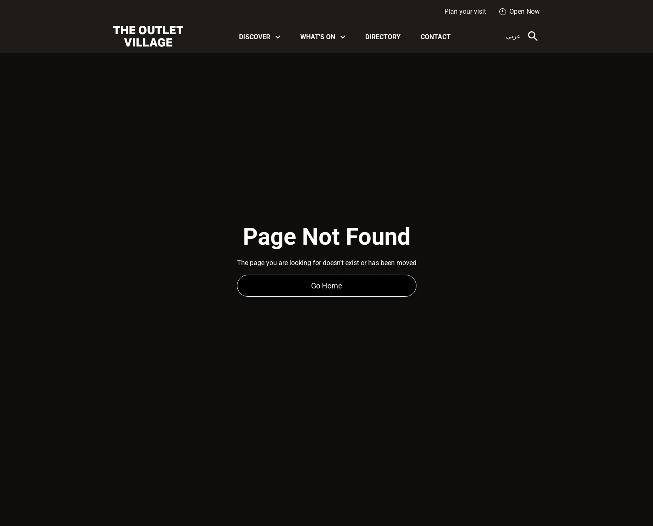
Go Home (326, 285)
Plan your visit (465, 11)
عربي (513, 36)
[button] (259, 36)
